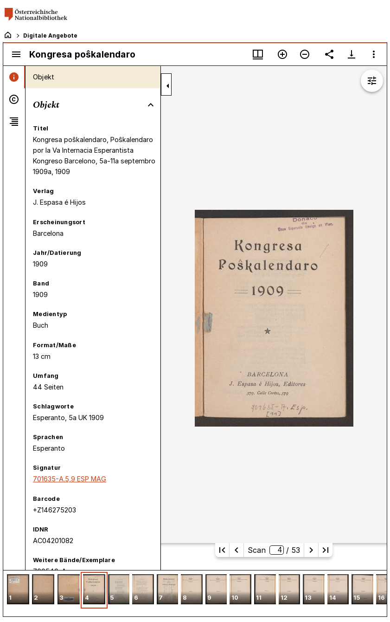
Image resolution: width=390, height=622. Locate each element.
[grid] (195, 593)
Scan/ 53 (274, 550)
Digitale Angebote (50, 35)
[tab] (14, 77)
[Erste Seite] (222, 550)
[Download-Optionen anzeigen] (351, 54)
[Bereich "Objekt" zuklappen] (150, 105)
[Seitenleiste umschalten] (16, 54)
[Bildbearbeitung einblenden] (372, 81)
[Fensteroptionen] (374, 54)
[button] (18, 590)
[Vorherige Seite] (236, 550)
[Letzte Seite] (325, 550)
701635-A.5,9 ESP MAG (69, 479)
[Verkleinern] (305, 54)
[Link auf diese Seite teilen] (329, 54)
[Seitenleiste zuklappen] (167, 85)
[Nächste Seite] (311, 550)
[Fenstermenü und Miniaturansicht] (258, 54)
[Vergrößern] (282, 54)
